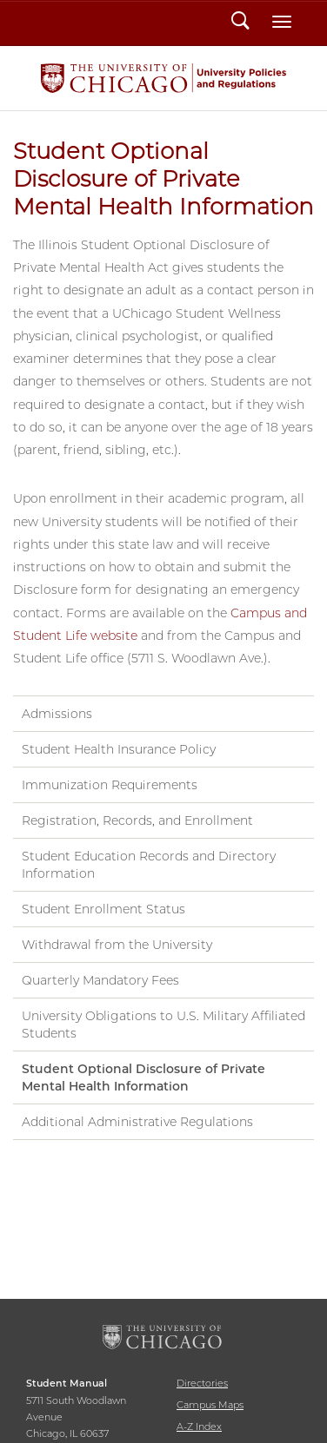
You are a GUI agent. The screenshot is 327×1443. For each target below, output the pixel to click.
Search (240, 22)
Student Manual (163, 78)
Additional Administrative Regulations (137, 1122)
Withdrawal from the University (117, 944)
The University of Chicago (164, 1337)
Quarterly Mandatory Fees (100, 980)
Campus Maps (210, 1405)
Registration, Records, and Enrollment (137, 820)
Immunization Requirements (109, 785)
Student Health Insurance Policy (119, 749)
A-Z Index (199, 1426)
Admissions (57, 714)
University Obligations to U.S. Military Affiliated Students (163, 1024)
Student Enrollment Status (103, 909)
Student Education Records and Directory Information (149, 864)
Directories (202, 1383)
